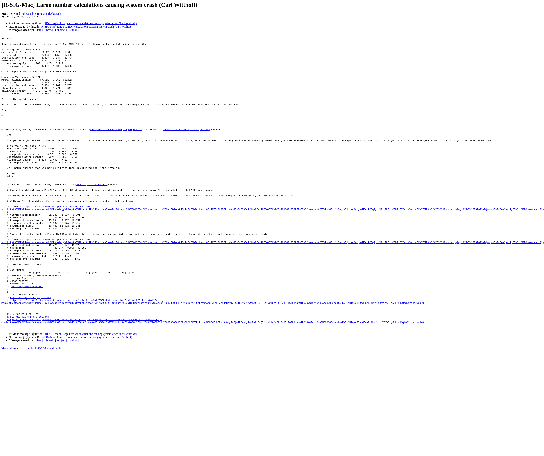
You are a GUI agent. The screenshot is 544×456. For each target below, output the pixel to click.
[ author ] (73, 29)
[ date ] (39, 29)
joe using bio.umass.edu (91, 214)
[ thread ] (49, 29)
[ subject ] (61, 29)
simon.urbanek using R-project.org (186, 148)
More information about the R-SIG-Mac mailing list (32, 406)
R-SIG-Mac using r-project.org (31, 349)
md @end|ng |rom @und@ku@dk (41, 13)
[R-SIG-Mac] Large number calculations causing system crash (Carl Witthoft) (91, 23)
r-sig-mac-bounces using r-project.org (116, 148)
